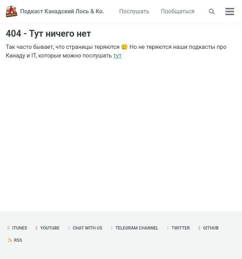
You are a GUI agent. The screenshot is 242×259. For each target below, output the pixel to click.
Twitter (177, 228)
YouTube (46, 228)
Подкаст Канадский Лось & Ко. (62, 11)
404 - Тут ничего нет (48, 33)
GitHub (208, 228)
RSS (15, 240)
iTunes (16, 228)
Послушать (134, 11)
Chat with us (84, 228)
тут (117, 55)
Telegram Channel (133, 228)
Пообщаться (178, 11)
